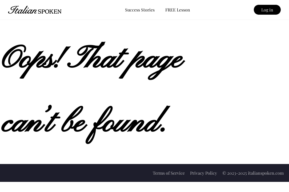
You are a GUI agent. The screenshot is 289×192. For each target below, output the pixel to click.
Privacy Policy (203, 173)
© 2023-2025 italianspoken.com (253, 173)
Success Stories (140, 10)
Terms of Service (169, 173)
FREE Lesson (177, 10)
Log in (267, 10)
